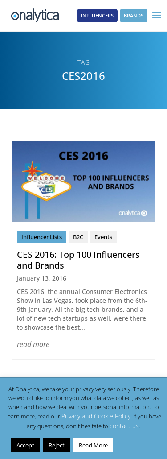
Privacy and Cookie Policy (95, 416)
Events (103, 237)
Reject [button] (57, 445)
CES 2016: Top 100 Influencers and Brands (78, 259)
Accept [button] (25, 445)
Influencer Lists (41, 237)
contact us (124, 426)
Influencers (97, 15)
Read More (93, 445)
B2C (78, 237)
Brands (133, 15)
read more (33, 344)
